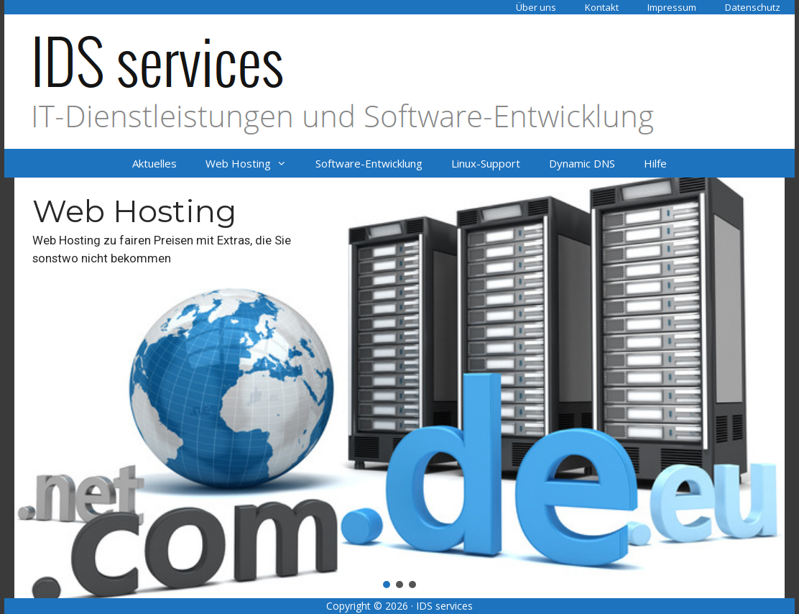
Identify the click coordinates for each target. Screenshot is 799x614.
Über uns (536, 7)
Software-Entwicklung (368, 163)
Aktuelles (154, 163)
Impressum (671, 7)
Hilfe (655, 163)
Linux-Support (485, 163)
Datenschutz (752, 7)
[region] (399, 388)
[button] (399, 388)
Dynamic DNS (582, 163)
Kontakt (602, 7)
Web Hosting (253, 163)
